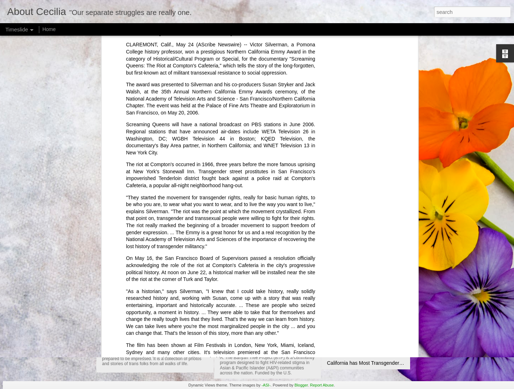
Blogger (301, 385)
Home (49, 29)
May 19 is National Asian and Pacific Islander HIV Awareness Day (313, 339)
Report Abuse (322, 385)
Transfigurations (132, 344)
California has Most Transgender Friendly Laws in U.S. (387, 363)
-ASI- (266, 385)
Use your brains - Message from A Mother (373, 338)
